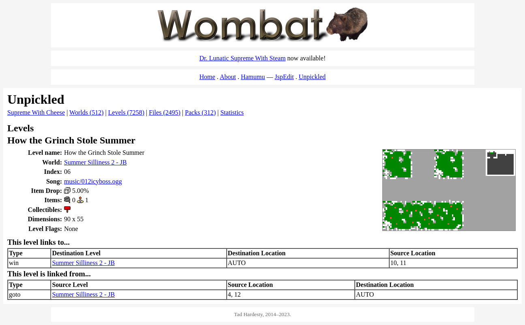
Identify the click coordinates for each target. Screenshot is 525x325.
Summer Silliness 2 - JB (95, 162)
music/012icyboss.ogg (93, 181)
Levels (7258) (126, 112)
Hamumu (253, 76)
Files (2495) (164, 112)
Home (207, 76)
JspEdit (284, 76)
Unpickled (312, 76)
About (228, 76)
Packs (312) (200, 112)
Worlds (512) (86, 112)
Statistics (232, 112)
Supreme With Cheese (36, 112)
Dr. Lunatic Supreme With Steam (242, 58)
